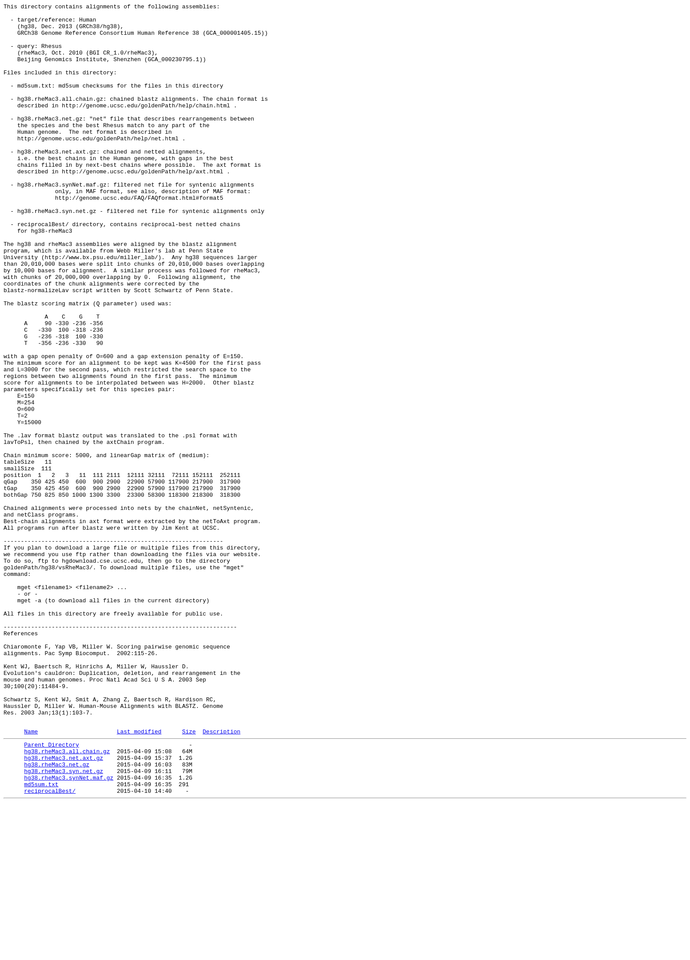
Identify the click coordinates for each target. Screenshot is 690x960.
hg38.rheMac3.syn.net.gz (63, 923)
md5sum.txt (41, 938)
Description (221, 876)
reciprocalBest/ (50, 946)
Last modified (139, 876)
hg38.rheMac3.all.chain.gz (67, 899)
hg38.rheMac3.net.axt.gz (63, 907)
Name (31, 876)
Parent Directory (51, 891)
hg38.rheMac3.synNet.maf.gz (69, 930)
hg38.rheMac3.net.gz (56, 915)
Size (189, 876)
